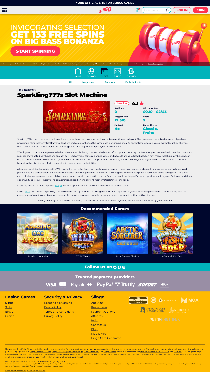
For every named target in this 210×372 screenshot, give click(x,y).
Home (77, 76)
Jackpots (110, 82)
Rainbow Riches (147, 352)
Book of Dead (162, 352)
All (70, 82)
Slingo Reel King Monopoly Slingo (67, 352)
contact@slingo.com (55, 361)
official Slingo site (28, 349)
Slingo (91, 76)
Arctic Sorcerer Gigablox (127, 256)
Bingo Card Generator (106, 338)
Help (94, 320)
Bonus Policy (52, 307)
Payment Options (103, 311)
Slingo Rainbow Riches (40, 352)
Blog (94, 329)
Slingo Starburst (91, 352)
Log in (182, 10)
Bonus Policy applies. (155, 64)
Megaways (88, 82)
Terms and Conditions (59, 311)
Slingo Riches (110, 352)
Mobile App (99, 333)
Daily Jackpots (133, 82)
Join (201, 10)
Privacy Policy (53, 316)
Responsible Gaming (58, 302)
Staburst (177, 352)
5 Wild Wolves (82, 256)
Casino (131, 76)
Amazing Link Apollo (38, 256)
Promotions (99, 307)
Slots (104, 76)
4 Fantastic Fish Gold (172, 256)
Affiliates (97, 316)
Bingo (117, 76)
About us (97, 302)
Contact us (98, 324)
